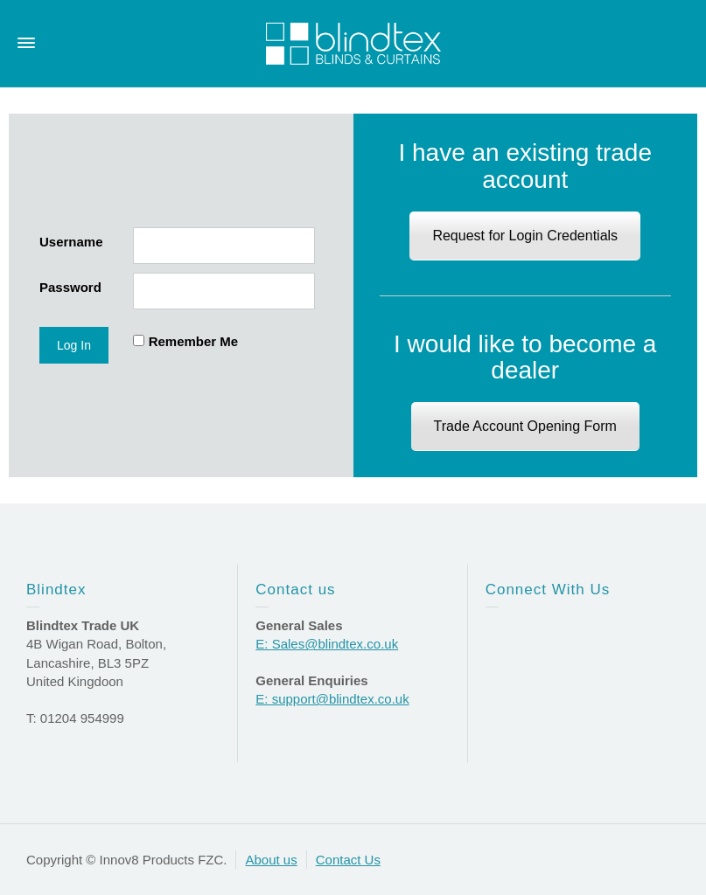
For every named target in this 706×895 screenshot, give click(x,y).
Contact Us (348, 859)
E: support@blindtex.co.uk (332, 698)
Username (71, 241)
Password (70, 287)
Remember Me (194, 341)
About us (271, 859)
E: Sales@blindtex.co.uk (326, 643)
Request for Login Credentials (525, 235)
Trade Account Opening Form (525, 426)
